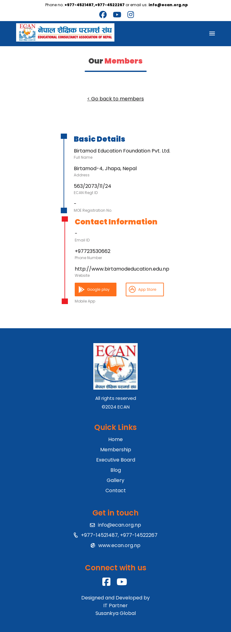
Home (115, 439)
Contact (115, 490)
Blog (115, 470)
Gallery (115, 480)
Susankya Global (116, 613)
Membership (115, 449)
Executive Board (115, 459)
